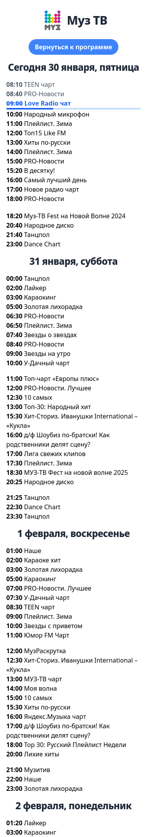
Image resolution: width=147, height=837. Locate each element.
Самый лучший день (55, 180)
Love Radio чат (47, 103)
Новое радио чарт (51, 189)
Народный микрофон (56, 114)
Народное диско (49, 225)
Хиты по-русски (47, 142)
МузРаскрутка (45, 651)
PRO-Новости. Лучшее (57, 388)
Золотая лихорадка (53, 306)
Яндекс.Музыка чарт (55, 716)
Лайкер (35, 288)
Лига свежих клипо (54, 453)
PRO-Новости (44, 94)
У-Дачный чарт (46, 363)
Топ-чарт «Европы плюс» (61, 378)
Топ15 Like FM (45, 133)
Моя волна (40, 688)
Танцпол (36, 234)
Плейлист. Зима (48, 123)
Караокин (40, 297)
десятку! (39, 170)
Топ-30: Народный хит (57, 406)
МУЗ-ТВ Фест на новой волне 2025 (76, 472)
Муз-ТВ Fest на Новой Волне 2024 (74, 216)
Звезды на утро (47, 353)
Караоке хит (42, 560)
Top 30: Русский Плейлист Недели (75, 744)
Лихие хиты (41, 754)
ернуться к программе (73, 47)
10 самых (38, 397)
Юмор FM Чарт (46, 635)
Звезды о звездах (50, 334)
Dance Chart (42, 244)
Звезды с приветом (53, 625)
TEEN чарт (39, 84)
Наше (32, 550)
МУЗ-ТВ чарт (43, 679)
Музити (37, 769)
